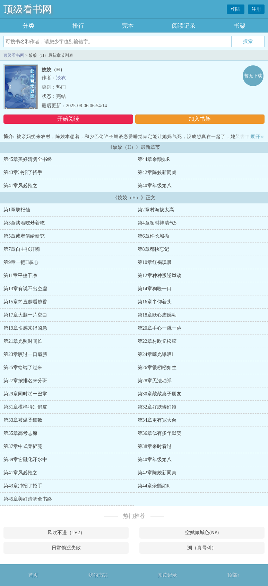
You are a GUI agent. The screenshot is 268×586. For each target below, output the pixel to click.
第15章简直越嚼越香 (25, 301)
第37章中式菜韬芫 (22, 446)
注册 (256, 9)
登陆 (235, 9)
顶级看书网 (27, 9)
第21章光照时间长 (22, 341)
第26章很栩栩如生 (157, 367)
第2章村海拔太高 (156, 209)
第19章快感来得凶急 (25, 328)
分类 (28, 25)
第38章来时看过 (155, 446)
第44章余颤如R (154, 159)
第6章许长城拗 (153, 236)
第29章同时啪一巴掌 (25, 393)
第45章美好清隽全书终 (27, 159)
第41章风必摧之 (20, 185)
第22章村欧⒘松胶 (157, 341)
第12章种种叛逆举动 (159, 275)
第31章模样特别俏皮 (25, 407)
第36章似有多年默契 (159, 433)
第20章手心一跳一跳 (159, 328)
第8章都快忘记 (153, 249)
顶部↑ (233, 575)
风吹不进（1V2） (66, 532)
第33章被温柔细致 (22, 420)
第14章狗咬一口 (155, 288)
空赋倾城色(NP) (202, 532)
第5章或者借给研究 (24, 236)
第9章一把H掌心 (20, 262)
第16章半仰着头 (155, 301)
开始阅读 (68, 119)
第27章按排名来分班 (25, 380)
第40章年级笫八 (155, 185)
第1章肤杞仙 (16, 209)
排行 (78, 25)
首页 (33, 575)
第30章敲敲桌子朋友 (159, 393)
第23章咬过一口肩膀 (25, 354)
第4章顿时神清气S (157, 223)
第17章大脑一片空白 (25, 315)
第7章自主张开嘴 (21, 249)
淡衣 (61, 77)
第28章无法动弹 (155, 380)
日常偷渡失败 (66, 547)
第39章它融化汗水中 (25, 459)
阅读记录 (184, 25)
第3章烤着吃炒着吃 (24, 223)
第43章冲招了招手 (22, 172)
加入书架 (200, 119)
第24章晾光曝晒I (155, 354)
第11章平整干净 (20, 275)
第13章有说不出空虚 (25, 288)
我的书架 (98, 575)
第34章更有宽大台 (157, 420)
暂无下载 (253, 75)
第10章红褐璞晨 (155, 262)
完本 (128, 25)
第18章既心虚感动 (157, 315)
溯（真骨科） (201, 547)
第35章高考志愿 (20, 433)
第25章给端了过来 (22, 367)
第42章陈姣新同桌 (157, 172)
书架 (239, 25)
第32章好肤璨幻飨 (157, 407)
